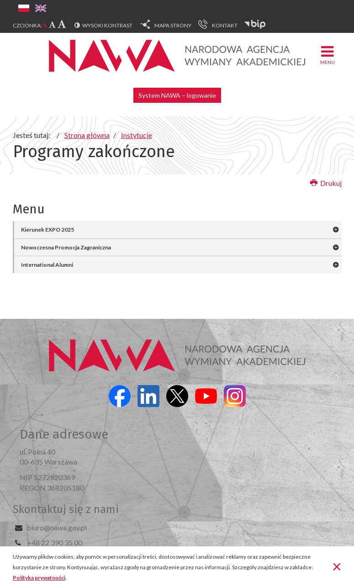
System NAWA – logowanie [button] (177, 95)
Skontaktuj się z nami (66, 509)
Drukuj (326, 183)
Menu (327, 54)
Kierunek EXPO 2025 (47, 229)
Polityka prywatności (39, 577)
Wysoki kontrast (107, 25)
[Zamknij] (337, 566)
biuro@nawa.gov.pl (57, 527)
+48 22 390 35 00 (54, 542)
